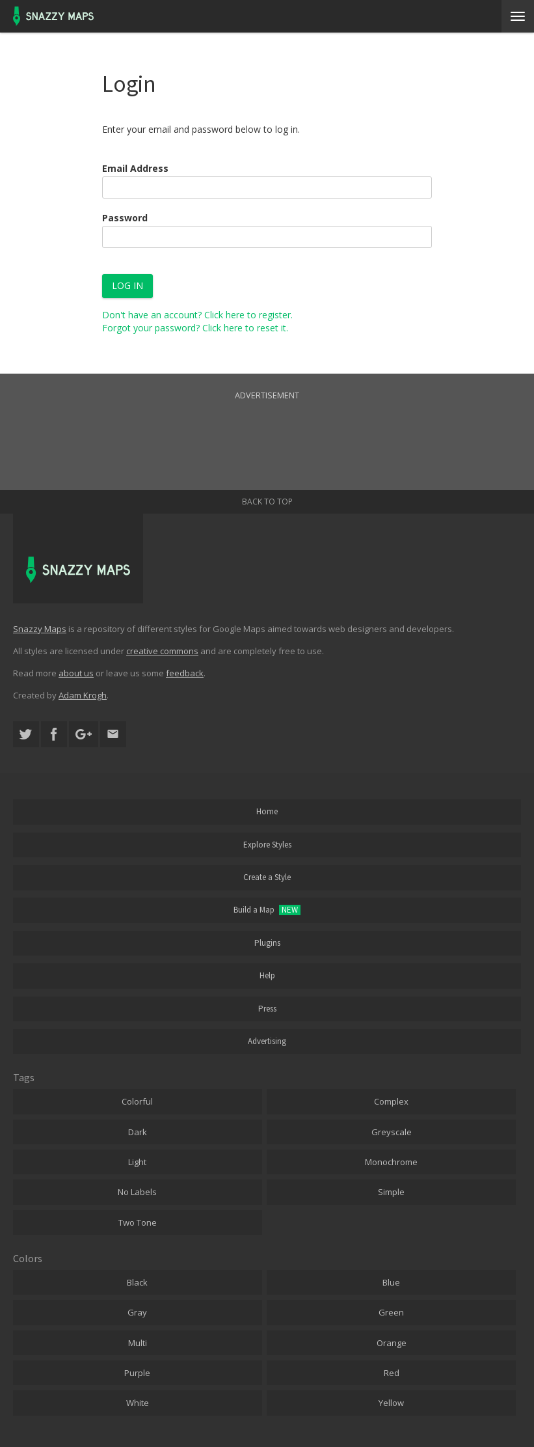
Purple (137, 1373)
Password (125, 218)
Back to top (267, 501)
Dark (137, 1132)
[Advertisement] (267, 431)
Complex (391, 1101)
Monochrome (391, 1162)
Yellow (391, 1403)
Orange (392, 1343)
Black (137, 1282)
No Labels (137, 1192)
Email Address (135, 168)
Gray (137, 1312)
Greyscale (391, 1132)
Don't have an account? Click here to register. (197, 315)
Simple (391, 1192)
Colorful (137, 1101)
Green (391, 1312)
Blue (391, 1282)
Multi (137, 1343)
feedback (185, 673)
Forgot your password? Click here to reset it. (195, 328)
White (137, 1403)
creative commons (162, 651)
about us (76, 673)
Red (391, 1373)
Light (137, 1162)
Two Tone (137, 1222)
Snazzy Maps (39, 629)
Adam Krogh (83, 695)
